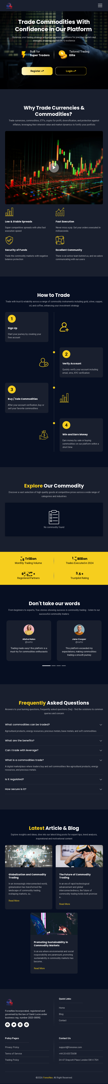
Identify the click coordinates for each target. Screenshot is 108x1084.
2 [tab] (53, 666)
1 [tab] (46, 666)
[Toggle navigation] (100, 6)
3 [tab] (59, 666)
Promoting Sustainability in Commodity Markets (51, 944)
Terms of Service (13, 1054)
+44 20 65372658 (67, 1054)
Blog (61, 1014)
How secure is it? (15, 790)
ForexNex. (48, 1078)
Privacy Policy (12, 1047)
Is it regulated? (14, 780)
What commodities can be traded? (27, 725)
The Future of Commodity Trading (75, 877)
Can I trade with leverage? (21, 751)
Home (62, 1008)
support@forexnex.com (70, 1047)
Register (37, 71)
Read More (14, 901)
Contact (62, 1021)
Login (71, 71)
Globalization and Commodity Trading (27, 877)
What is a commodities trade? (24, 760)
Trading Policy (12, 1060)
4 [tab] (64, 666)
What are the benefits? (19, 741)
